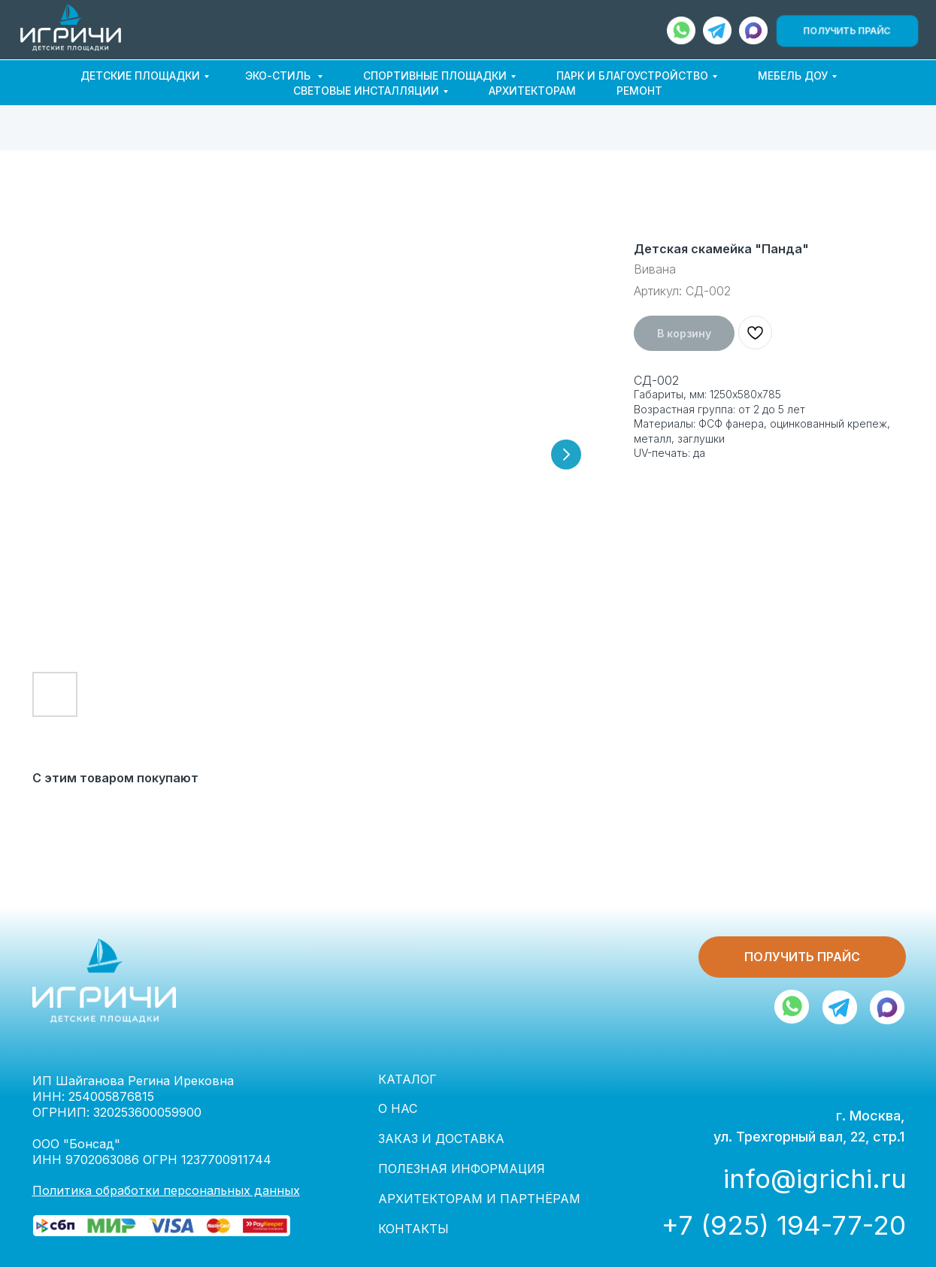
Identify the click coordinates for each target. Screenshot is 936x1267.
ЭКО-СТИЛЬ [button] (279, 75)
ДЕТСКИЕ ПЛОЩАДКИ (140, 75)
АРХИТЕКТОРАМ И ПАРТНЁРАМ (479, 1198)
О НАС (397, 1108)
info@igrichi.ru (815, 1178)
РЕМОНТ (639, 90)
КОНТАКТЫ (413, 1228)
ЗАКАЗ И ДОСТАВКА (441, 1138)
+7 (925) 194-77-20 (784, 1225)
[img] (753, 30)
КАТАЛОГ (407, 1079)
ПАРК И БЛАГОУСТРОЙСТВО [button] (632, 75)
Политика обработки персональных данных (166, 1190)
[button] (847, 30)
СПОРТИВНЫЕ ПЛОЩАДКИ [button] (435, 75)
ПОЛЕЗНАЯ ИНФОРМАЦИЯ (461, 1168)
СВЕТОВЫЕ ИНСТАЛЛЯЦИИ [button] (366, 90)
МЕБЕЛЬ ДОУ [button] (793, 75)
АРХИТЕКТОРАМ (532, 90)
